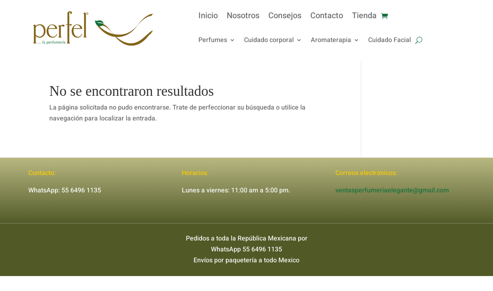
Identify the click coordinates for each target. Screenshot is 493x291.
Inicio (208, 17)
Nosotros (243, 17)
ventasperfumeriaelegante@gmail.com (392, 190)
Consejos (284, 17)
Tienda (364, 17)
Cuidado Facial (389, 41)
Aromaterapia (331, 41)
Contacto (326, 17)
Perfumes (212, 41)
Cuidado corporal (269, 41)
